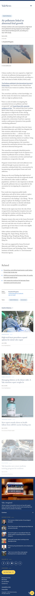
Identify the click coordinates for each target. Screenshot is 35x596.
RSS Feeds (4, 579)
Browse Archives (6, 577)
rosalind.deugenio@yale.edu (15, 295)
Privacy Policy (5, 589)
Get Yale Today (8, 572)
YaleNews (6, 6)
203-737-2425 (11, 297)
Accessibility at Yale (6, 587)
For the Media (5, 581)
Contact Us (5, 583)
